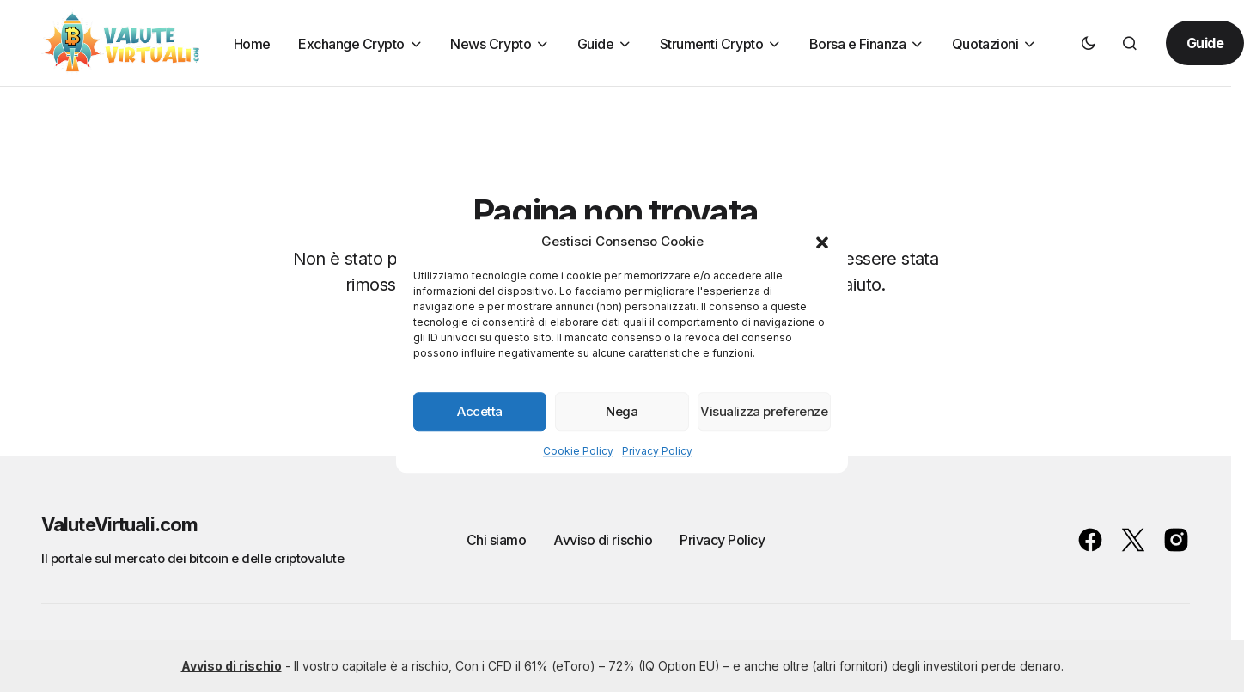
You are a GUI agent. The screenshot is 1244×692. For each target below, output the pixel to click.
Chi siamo (496, 539)
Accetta (480, 411)
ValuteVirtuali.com (119, 524)
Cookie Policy (578, 450)
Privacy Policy (657, 450)
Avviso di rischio (602, 539)
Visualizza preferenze (763, 411)
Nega (621, 411)
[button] (822, 241)
